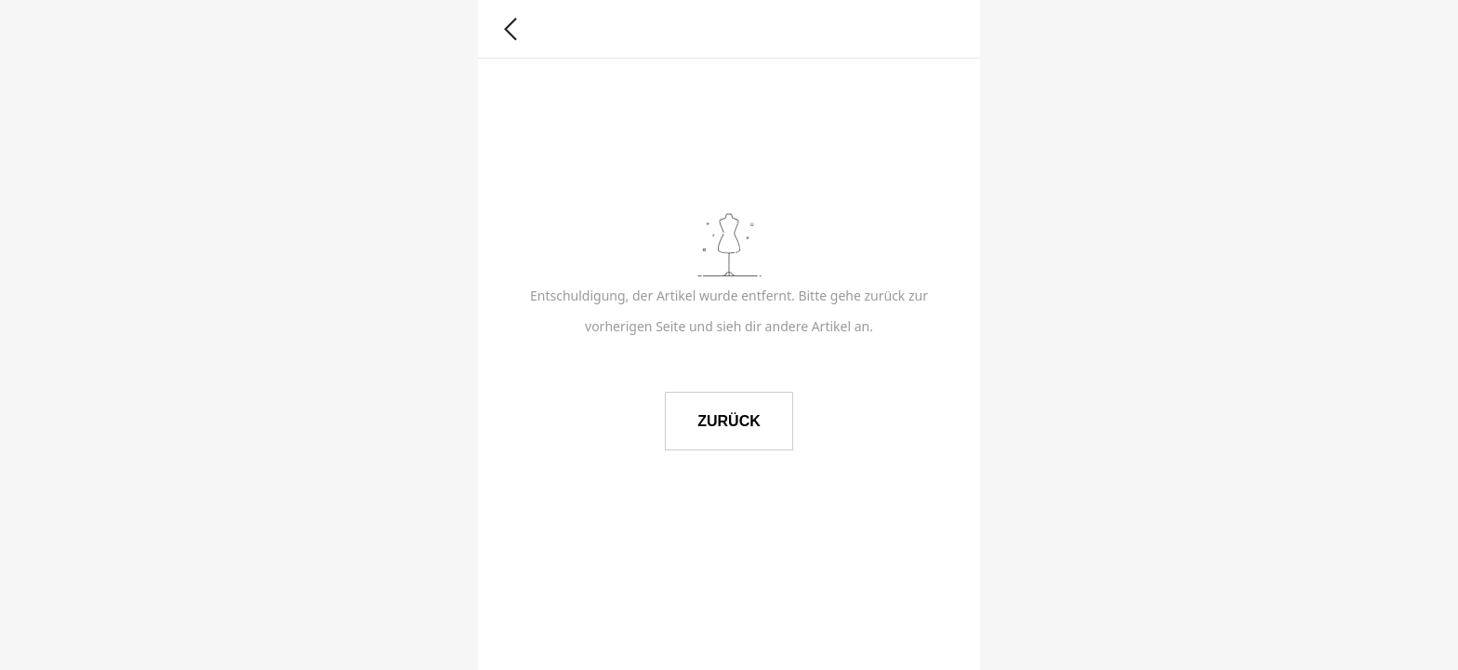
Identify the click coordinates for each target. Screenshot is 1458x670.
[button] (511, 29)
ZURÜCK (729, 421)
